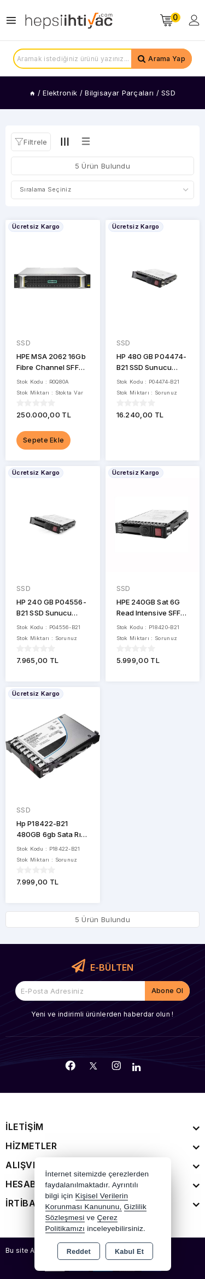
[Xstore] (68, 20)
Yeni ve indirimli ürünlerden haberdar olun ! (102, 1014)
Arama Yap (166, 59)
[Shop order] (102, 190)
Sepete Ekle (43, 440)
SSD (23, 342)
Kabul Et (129, 1252)
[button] (31, 142)
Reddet (79, 1252)
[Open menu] (13, 20)
